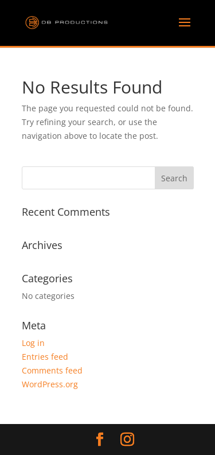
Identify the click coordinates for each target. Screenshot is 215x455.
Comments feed (52, 370)
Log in (33, 342)
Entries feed (45, 356)
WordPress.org (50, 384)
